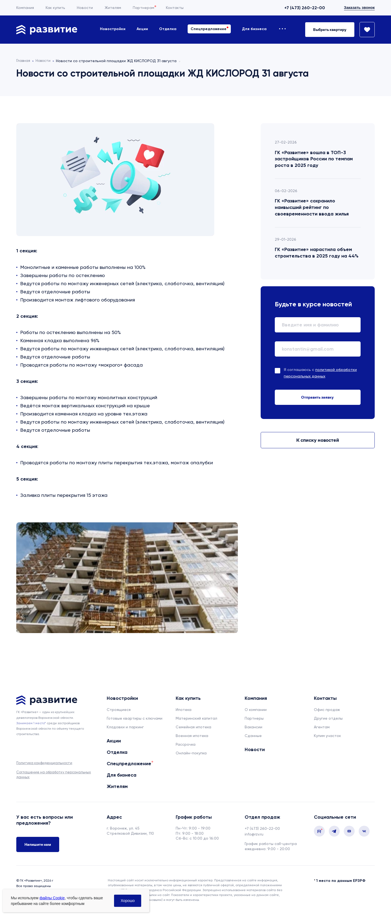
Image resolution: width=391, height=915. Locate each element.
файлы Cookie (52, 898)
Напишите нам (37, 844)
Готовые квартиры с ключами (134, 718)
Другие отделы (328, 718)
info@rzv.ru (254, 834)
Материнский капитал (196, 718)
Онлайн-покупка (191, 753)
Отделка (167, 29)
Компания (25, 7)
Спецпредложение (208, 29)
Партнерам (143, 7)
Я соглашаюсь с (320, 372)
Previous (38, 577)
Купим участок (327, 735)
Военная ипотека (192, 735)
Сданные (253, 735)
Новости (85, 7)
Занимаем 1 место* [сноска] (31, 723)
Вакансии (253, 727)
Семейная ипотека (193, 727)
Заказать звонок (359, 7)
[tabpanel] (127, 577)
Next (215, 577)
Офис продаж (327, 709)
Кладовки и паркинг (125, 727)
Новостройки (112, 29)
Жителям (113, 7)
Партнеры (254, 718)
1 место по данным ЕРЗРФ (340, 880)
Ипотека (183, 709)
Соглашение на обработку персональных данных (53, 774)
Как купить (55, 7)
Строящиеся (119, 709)
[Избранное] (365, 29)
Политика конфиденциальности (44, 763)
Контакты (175, 7)
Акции (142, 29)
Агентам (322, 727)
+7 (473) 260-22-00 (304, 7)
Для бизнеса (254, 29)
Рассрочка (185, 744)
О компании (256, 709)
